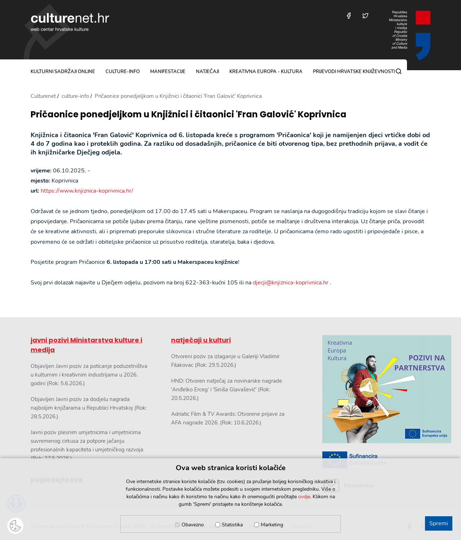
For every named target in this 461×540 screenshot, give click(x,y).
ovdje (304, 496)
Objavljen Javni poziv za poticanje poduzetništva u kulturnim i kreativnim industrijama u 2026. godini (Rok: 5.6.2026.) (89, 375)
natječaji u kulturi (201, 340)
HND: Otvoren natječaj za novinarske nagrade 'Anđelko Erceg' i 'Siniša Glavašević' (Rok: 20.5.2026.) (226, 389)
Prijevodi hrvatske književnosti (354, 71)
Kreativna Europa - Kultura (266, 71)
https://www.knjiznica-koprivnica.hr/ (87, 191)
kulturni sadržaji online (63, 71)
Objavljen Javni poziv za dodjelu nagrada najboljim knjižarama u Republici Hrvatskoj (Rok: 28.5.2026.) (89, 408)
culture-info (123, 71)
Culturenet (43, 96)
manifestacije (167, 71)
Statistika (232, 524)
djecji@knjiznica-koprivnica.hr (290, 283)
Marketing (272, 524)
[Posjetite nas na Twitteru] (365, 16)
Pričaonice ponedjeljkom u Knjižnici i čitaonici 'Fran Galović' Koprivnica (188, 114)
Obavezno (193, 524)
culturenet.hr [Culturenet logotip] (70, 22)
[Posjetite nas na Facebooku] (349, 16)
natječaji (207, 71)
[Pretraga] (399, 71)
